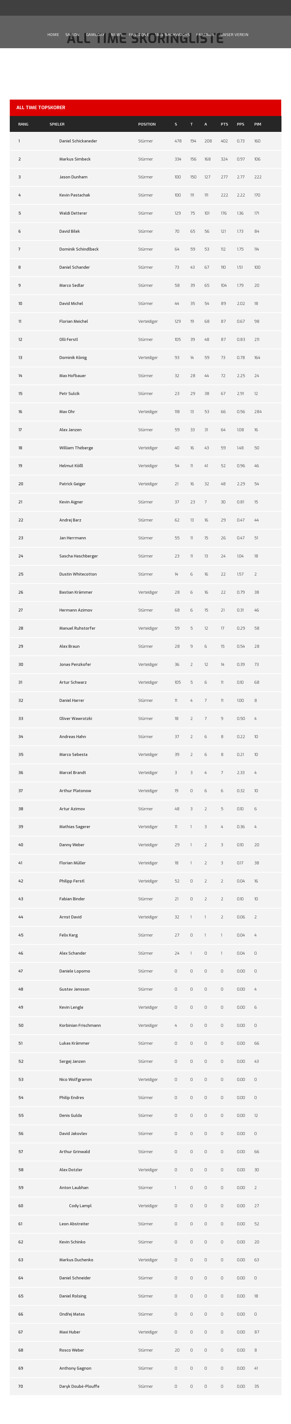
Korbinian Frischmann (75, 1025)
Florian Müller (68, 863)
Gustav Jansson (69, 989)
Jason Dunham (68, 177)
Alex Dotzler (66, 1169)
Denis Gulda (66, 1115)
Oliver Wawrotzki (71, 718)
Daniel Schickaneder (73, 141)
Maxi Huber (65, 1332)
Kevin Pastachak (70, 195)
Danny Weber (67, 844)
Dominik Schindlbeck (74, 249)
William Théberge (71, 448)
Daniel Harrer (67, 700)
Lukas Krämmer (70, 1043)
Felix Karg (64, 935)
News (116, 34)
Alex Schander (68, 953)
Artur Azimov (67, 808)
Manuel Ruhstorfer (73, 628)
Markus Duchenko (71, 1259)
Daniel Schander (70, 267)
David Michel (66, 303)
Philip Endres (67, 1097)
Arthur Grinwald (70, 1151)
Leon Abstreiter (69, 1224)
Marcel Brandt (68, 772)
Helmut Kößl (66, 465)
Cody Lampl (71, 1205)
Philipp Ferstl (67, 881)
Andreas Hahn (68, 736)
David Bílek (65, 231)
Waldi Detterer (68, 213)
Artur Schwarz (68, 682)
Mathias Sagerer (70, 826)
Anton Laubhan (69, 1187)
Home (53, 34)
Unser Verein (234, 34)
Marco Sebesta (68, 754)
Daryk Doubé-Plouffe (74, 1386)
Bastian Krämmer (71, 592)
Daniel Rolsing (68, 1296)
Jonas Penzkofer (70, 664)
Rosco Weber (67, 1350)
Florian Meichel (69, 321)
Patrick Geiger (68, 483)
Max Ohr (62, 411)
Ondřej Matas (67, 1314)
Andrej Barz (65, 520)
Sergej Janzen (68, 1061)
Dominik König (68, 357)
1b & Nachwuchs (172, 34)
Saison (72, 34)
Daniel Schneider (70, 1278)
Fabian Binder (67, 899)
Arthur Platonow (70, 790)
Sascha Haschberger (74, 556)
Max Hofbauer (68, 375)
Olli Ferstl (64, 339)
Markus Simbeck (70, 159)
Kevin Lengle (66, 1007)
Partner (205, 34)
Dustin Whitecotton (73, 574)
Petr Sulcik (65, 393)
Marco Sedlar (67, 285)
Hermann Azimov (71, 610)
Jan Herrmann (68, 538)
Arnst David (66, 917)
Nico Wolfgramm (71, 1079)
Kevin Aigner (66, 502)
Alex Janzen (66, 429)
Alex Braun (65, 646)
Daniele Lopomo (70, 971)
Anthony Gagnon (70, 1368)
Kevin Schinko (68, 1242)
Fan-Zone (139, 34)
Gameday (95, 34)
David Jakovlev (68, 1133)
